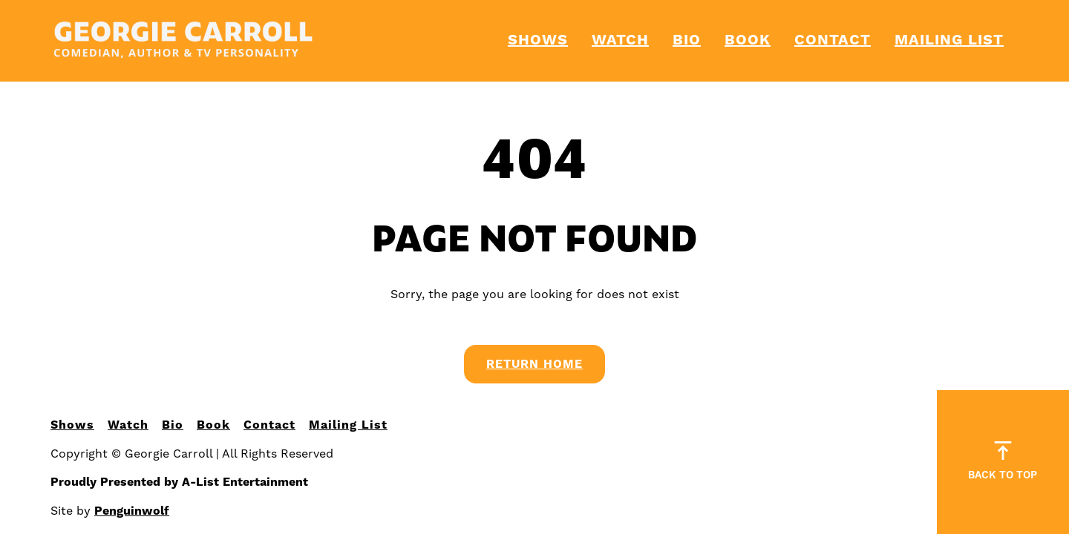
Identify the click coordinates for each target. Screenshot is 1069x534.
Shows (538, 40)
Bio (687, 40)
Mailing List (949, 40)
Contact (832, 40)
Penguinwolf (131, 511)
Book (748, 40)
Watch (620, 40)
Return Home (534, 364)
